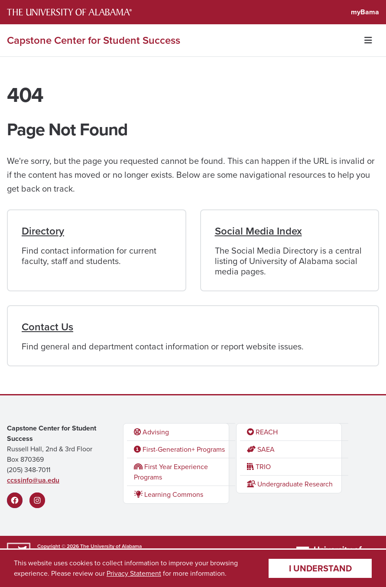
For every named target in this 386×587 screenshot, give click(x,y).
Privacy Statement (134, 573)
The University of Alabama (111, 546)
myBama (365, 12)
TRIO (259, 467)
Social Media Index (258, 231)
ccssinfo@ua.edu (33, 480)
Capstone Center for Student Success (93, 40)
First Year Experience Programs (171, 472)
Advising (151, 432)
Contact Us (47, 327)
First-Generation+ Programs (179, 449)
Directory (43, 231)
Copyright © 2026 (58, 546)
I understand (320, 568)
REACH (262, 432)
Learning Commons (168, 494)
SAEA (261, 449)
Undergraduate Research (290, 484)
